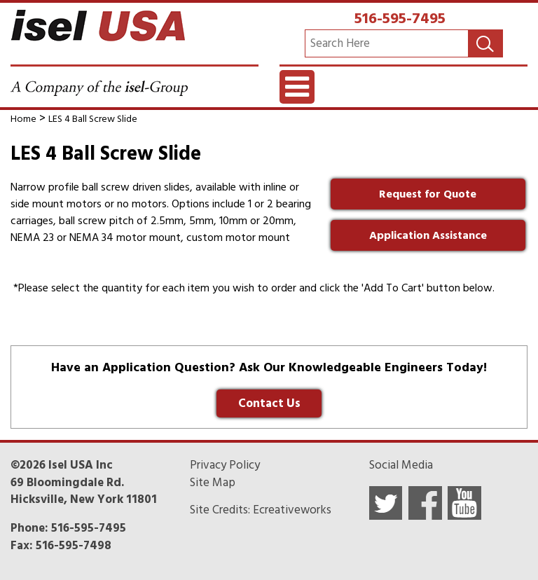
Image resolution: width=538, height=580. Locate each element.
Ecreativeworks (292, 510)
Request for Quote (427, 194)
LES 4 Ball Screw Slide (92, 119)
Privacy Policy (225, 465)
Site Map (212, 482)
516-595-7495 (400, 18)
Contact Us (269, 403)
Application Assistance (428, 235)
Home (23, 119)
